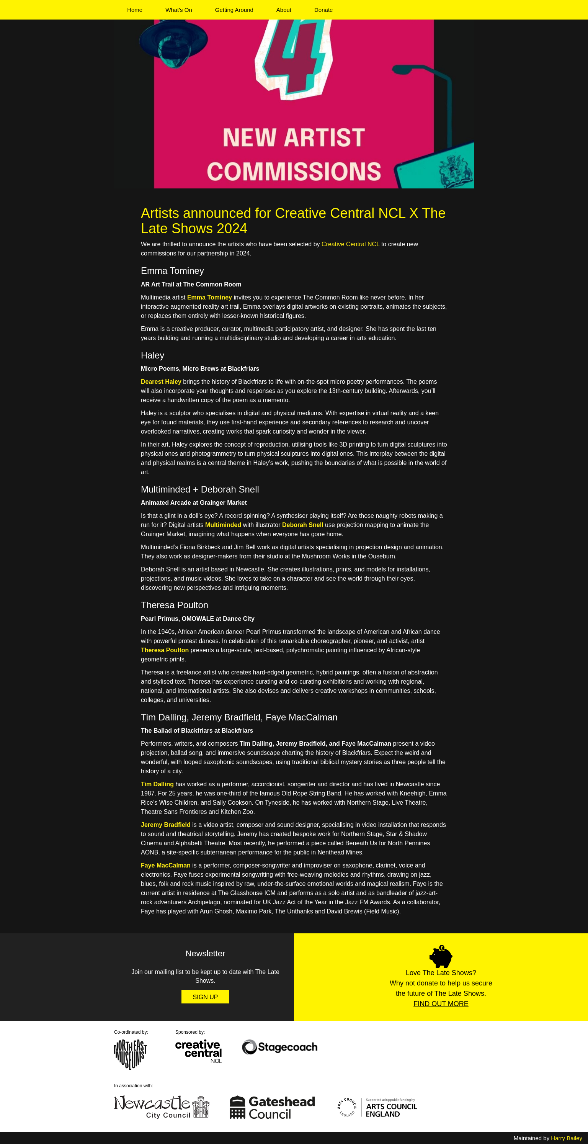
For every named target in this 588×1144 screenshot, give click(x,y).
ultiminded (225, 525)
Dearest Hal (158, 381)
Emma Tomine (208, 297)
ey (178, 381)
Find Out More (441, 1004)
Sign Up (205, 997)
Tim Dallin (155, 784)
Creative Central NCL (350, 244)
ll (321, 525)
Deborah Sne (301, 525)
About (283, 10)
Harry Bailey (566, 1138)
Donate (323, 10)
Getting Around (234, 10)
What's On (178, 10)
